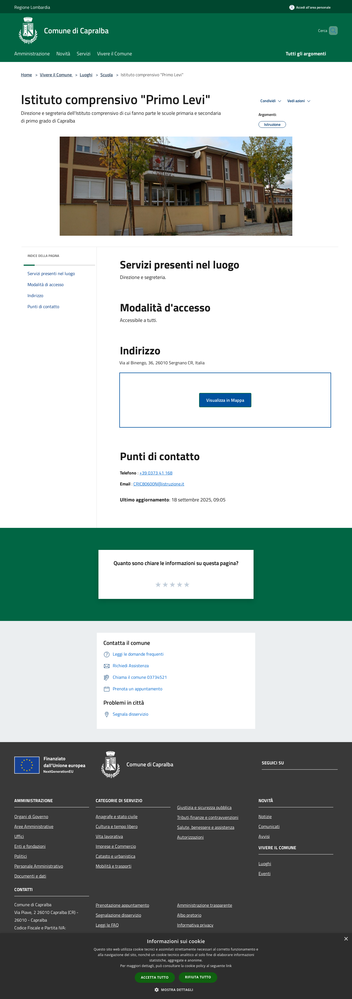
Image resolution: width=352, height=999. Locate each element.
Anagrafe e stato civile (117, 816)
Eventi (264, 873)
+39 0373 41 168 (155, 472)
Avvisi (264, 836)
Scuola (106, 74)
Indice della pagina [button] (43, 255)
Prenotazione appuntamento (122, 905)
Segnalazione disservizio (118, 915)
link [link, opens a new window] (229, 965)
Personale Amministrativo (38, 866)
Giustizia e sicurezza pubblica (204, 807)
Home (26, 74)
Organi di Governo (31, 816)
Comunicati (269, 826)
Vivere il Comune (56, 74)
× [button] (346, 939)
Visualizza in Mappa (225, 400)
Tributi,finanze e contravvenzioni (207, 817)
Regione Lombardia (32, 7)
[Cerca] (331, 30)
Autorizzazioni (190, 837)
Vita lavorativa (109, 836)
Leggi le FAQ (107, 925)
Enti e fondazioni (30, 846)
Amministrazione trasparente (204, 905)
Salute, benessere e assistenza (205, 827)
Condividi (271, 101)
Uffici (19, 836)
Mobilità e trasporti (113, 866)
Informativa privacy (195, 925)
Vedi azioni (299, 101)
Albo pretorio (189, 915)
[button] (176, 989)
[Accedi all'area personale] (310, 7)
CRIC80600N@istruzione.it (158, 484)
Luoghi (86, 74)
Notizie (265, 816)
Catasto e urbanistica (115, 856)
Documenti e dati (30, 876)
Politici (20, 856)
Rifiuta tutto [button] (198, 977)
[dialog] (176, 966)
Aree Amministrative (33, 826)
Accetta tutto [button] (155, 977)
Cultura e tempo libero (117, 826)
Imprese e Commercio (116, 846)
